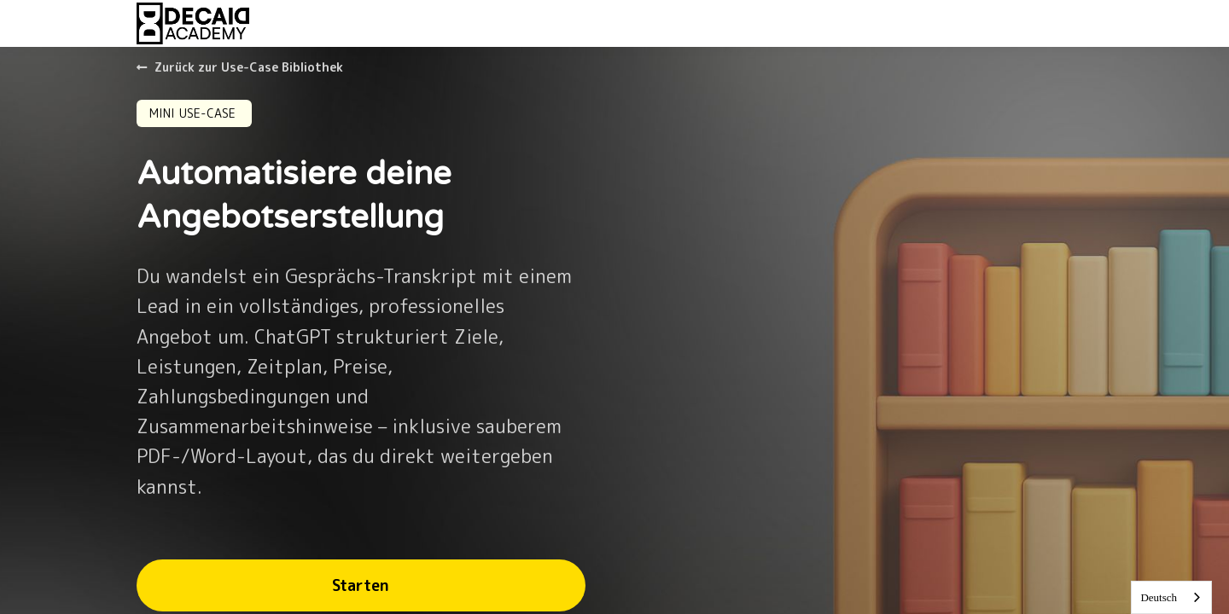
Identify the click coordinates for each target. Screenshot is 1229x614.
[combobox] (1171, 597)
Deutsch (1158, 597)
